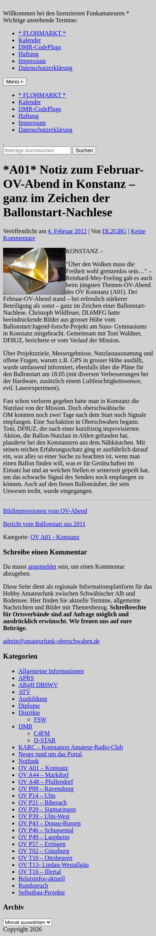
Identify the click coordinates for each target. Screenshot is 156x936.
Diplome (29, 705)
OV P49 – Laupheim (44, 837)
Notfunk (28, 761)
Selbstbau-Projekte (41, 892)
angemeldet (42, 566)
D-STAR (45, 740)
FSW (40, 719)
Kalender (29, 40)
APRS (26, 678)
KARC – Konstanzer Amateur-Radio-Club (70, 747)
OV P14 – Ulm (36, 795)
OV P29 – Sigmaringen (47, 809)
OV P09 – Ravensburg (46, 788)
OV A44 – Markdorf (43, 775)
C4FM (42, 733)
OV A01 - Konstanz (55, 537)
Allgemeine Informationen (51, 671)
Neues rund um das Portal (50, 754)
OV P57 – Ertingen (42, 844)
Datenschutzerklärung (45, 68)
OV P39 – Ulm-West (44, 816)
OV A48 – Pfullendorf (45, 781)
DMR (25, 726)
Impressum (32, 61)
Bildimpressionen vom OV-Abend (45, 511)
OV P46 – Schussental (45, 830)
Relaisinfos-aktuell (41, 878)
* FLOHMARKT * (42, 33)
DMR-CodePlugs (39, 47)
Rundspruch (33, 885)
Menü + (14, 82)
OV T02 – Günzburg (43, 851)
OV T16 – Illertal (39, 871)
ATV (24, 692)
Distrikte (29, 712)
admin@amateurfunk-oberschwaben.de (51, 641)
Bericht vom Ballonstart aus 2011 (44, 524)
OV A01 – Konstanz (43, 768)
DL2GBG (114, 231)
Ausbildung (32, 698)
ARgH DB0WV (38, 685)
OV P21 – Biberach (42, 802)
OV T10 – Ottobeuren (45, 858)
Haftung (28, 54)
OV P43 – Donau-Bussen (49, 823)
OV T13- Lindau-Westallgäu (53, 864)
